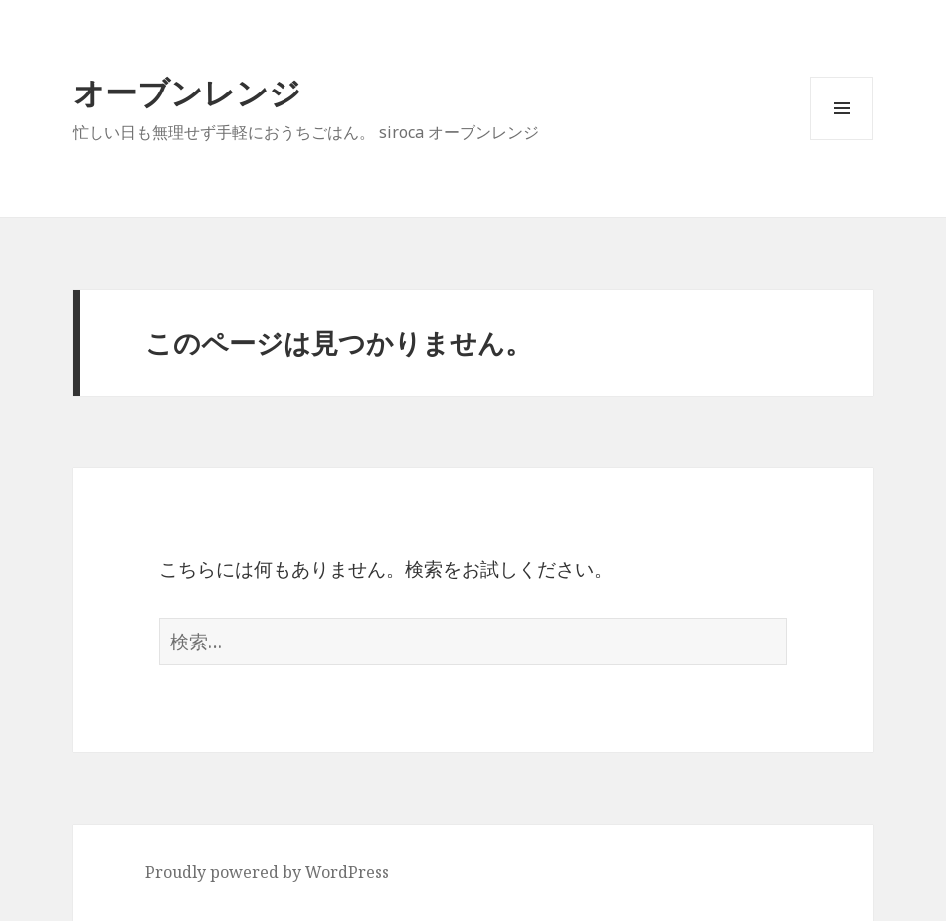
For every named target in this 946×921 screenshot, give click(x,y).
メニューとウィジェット (841, 139)
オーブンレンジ (187, 92)
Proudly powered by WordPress (267, 872)
